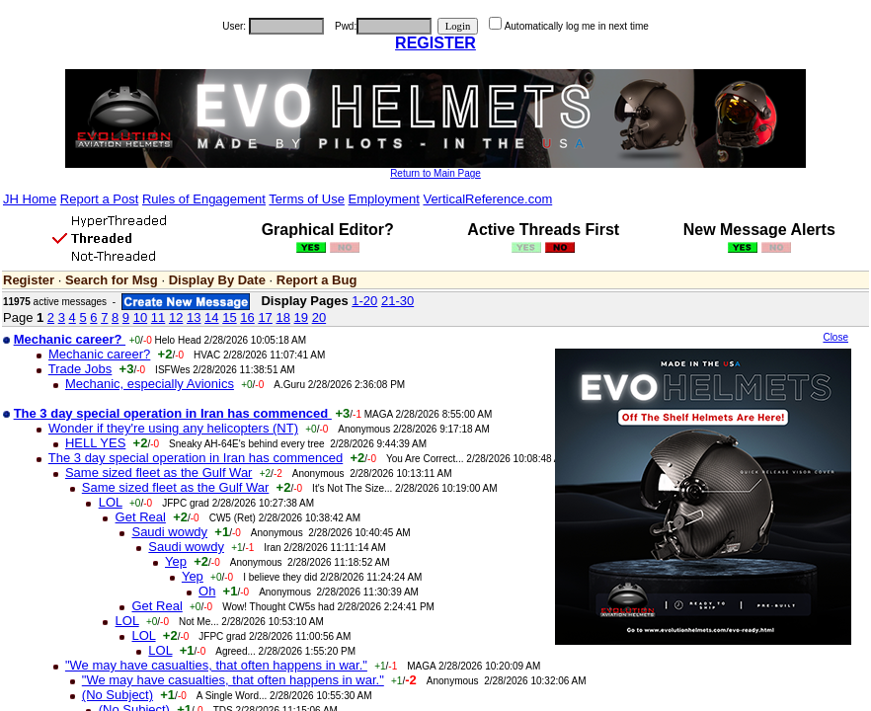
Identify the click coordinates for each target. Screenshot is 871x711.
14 (211, 317)
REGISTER (435, 43)
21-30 (397, 300)
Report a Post (99, 199)
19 (301, 317)
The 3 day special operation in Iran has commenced (195, 457)
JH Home (29, 199)
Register (28, 280)
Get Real (141, 517)
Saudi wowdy (169, 531)
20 (319, 317)
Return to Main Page (435, 173)
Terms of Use (307, 199)
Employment (384, 199)
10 (140, 317)
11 (158, 317)
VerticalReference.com (487, 199)
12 (176, 317)
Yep (176, 561)
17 (265, 317)
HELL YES (95, 442)
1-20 (364, 300)
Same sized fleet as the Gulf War (159, 472)
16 (247, 317)
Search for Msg (111, 280)
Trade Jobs (80, 368)
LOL (110, 502)
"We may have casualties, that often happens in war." (216, 665)
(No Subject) (117, 694)
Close (835, 337)
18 (282, 317)
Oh (206, 591)
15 (229, 317)
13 (193, 317)
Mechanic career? (99, 354)
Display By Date (217, 280)
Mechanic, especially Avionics (149, 383)
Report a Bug (317, 280)
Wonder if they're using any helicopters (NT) (173, 428)
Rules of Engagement (204, 199)
